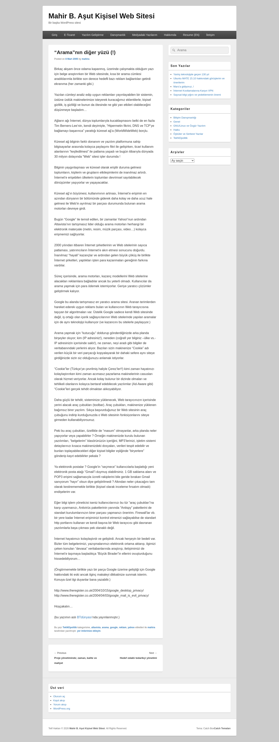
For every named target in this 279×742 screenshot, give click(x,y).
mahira (85, 59)
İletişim (210, 34)
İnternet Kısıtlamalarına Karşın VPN (193, 90)
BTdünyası (84, 617)
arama (105, 627)
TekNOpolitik (70, 627)
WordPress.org (61, 708)
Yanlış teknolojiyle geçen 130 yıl (191, 74)
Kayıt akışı (59, 700)
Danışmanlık (117, 34)
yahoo (131, 627)
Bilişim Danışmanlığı (184, 117)
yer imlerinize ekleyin (89, 631)
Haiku (176, 129)
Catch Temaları (222, 728)
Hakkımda (170, 34)
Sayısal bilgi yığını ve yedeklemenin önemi (197, 94)
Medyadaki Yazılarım (144, 34)
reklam (123, 627)
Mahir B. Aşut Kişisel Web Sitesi (101, 16)
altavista (96, 627)
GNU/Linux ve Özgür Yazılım (189, 125)
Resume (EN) (191, 34)
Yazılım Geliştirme (93, 34)
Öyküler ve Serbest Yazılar (188, 133)
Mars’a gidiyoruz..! (183, 86)
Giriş (54, 34)
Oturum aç (59, 696)
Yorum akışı (59, 704)
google (114, 627)
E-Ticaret (69, 34)
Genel (176, 121)
